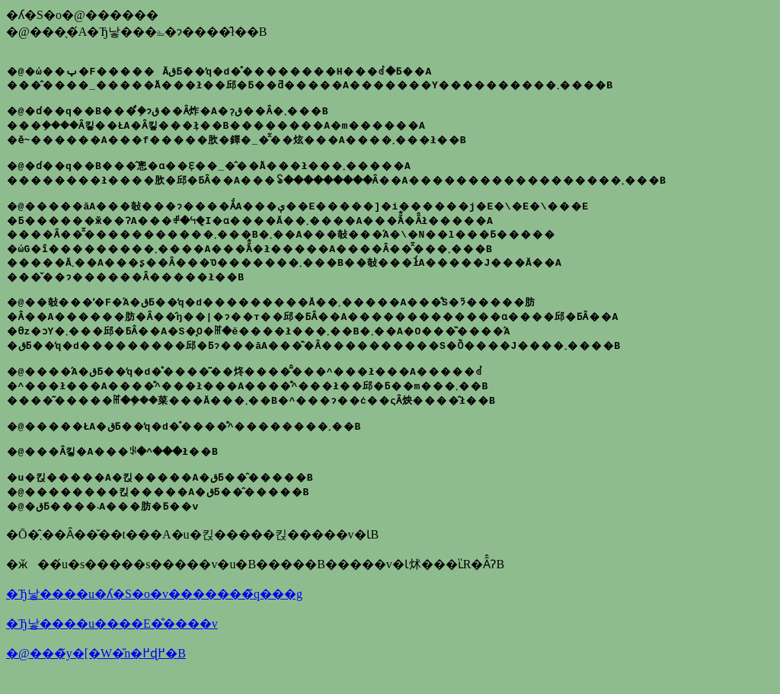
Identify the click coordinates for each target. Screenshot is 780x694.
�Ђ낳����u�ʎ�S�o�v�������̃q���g (154, 614)
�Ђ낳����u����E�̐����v (112, 644)
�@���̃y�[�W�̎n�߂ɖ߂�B (96, 673)
